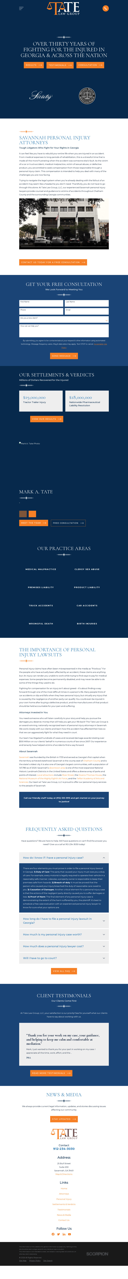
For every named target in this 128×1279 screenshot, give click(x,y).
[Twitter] (58, 1234)
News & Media (64, 1215)
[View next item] (67, 110)
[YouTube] (69, 1234)
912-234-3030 (64, 1149)
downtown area (57, 768)
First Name (24, 302)
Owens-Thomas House (90, 775)
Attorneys (64, 1194)
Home (64, 1189)
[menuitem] (22, 1261)
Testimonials (63, 1210)
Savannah (24, 757)
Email (68, 310)
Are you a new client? (29, 318)
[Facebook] (53, 1234)
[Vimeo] (75, 1234)
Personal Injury (63, 1199)
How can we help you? (29, 326)
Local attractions (45, 775)
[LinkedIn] (64, 1234)
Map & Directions (64, 1174)
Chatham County (91, 761)
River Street (68, 775)
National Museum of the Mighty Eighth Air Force (43, 778)
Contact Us (63, 1220)
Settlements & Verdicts (64, 1205)
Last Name (70, 302)
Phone (23, 310)
